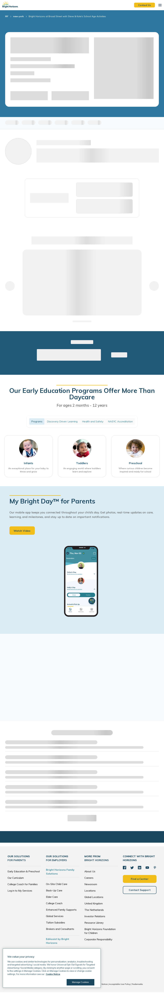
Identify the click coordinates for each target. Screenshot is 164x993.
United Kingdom (93, 904)
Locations (90, 891)
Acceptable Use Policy (119, 985)
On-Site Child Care (56, 884)
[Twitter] (131, 868)
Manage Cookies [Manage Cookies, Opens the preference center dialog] (80, 982)
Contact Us (144, 5)
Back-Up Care (54, 891)
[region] (52, 968)
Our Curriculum (16, 878)
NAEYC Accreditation (120, 421)
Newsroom (90, 885)
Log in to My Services (20, 891)
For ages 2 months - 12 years (82, 405)
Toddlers (82, 463)
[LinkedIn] (139, 868)
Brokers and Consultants (60, 929)
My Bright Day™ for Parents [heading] (52, 501)
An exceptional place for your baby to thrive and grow (28, 470)
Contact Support (140, 890)
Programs (36, 421)
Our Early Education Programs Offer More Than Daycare (82, 393)
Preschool (135, 463)
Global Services (54, 916)
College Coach (54, 904)
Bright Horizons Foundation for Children (100, 931)
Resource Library (94, 923)
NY (6, 16)
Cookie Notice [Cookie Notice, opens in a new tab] (53, 974)
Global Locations (93, 897)
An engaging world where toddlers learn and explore (82, 470)
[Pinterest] (154, 868)
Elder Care (52, 897)
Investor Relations (94, 917)
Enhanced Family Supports (61, 910)
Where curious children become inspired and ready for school (135, 470)
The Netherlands (94, 910)
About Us (89, 872)
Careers (88, 878)
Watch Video (22, 531)
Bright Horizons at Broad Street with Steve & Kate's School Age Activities (67, 16)
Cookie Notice (101, 985)
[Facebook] (124, 868)
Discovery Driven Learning (62, 421)
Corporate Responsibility (98, 940)
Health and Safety (92, 421)
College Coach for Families (23, 885)
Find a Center (139, 879)
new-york (18, 16)
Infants (28, 463)
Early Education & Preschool (24, 872)
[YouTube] (146, 868)
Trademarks (137, 985)
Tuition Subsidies (55, 923)
